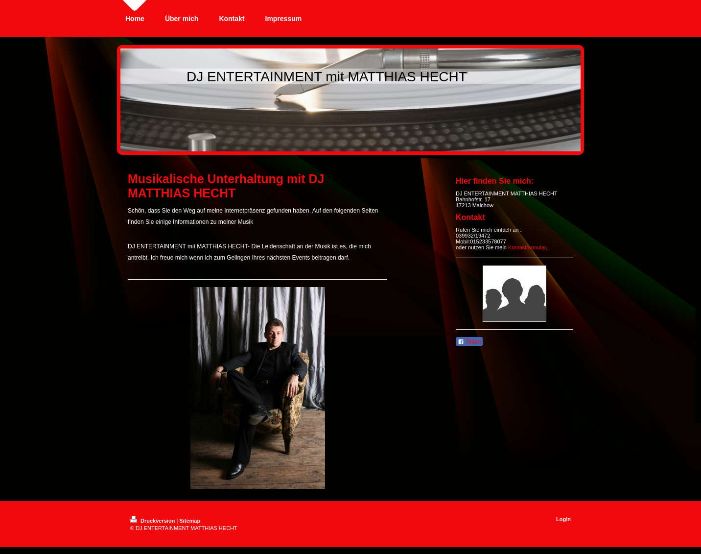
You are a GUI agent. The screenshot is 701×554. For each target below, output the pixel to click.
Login (563, 519)
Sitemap (189, 521)
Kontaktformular (527, 247)
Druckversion (153, 521)
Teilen (469, 341)
